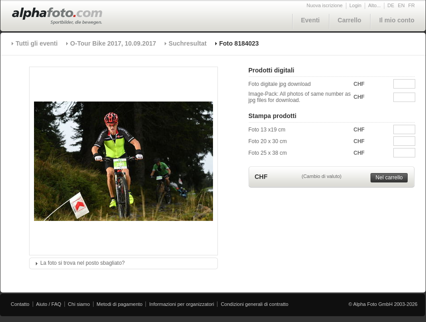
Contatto (20, 304)
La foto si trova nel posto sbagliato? (82, 263)
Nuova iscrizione (325, 5)
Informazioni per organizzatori (181, 304)
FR (411, 5)
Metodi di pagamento (120, 304)
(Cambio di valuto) (321, 176)
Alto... (374, 5)
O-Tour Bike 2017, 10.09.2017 (113, 43)
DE (391, 5)
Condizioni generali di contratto (254, 304)
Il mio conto (396, 20)
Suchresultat (188, 43)
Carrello (350, 20)
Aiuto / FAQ (48, 304)
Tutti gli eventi (37, 43)
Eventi (310, 20)
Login (355, 5)
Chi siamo (79, 304)
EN (401, 5)
